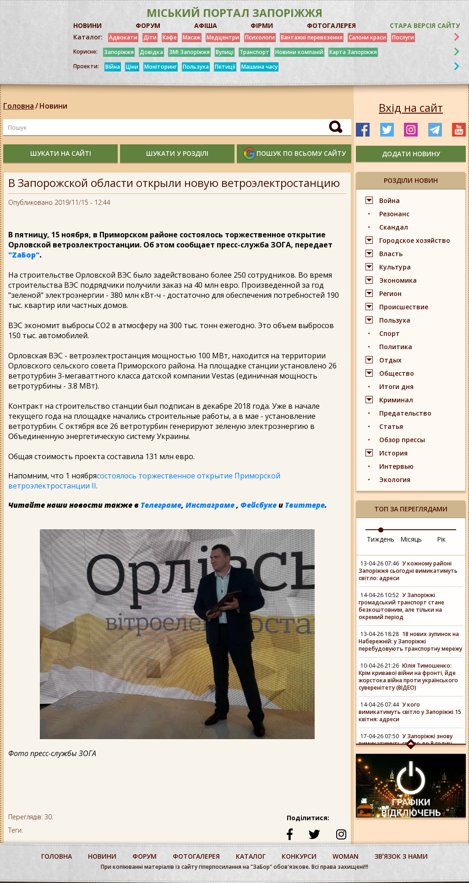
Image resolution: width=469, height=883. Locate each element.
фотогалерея (196, 856)
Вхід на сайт (411, 108)
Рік (441, 539)
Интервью (396, 466)
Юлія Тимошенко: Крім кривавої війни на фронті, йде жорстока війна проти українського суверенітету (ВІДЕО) (408, 676)
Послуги (403, 37)
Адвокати (123, 37)
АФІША (205, 25)
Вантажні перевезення (312, 37)
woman (346, 856)
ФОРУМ (148, 25)
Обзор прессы (402, 439)
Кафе (170, 37)
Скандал (393, 227)
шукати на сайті (60, 153)
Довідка (151, 52)
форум (144, 856)
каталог (251, 856)
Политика (395, 346)
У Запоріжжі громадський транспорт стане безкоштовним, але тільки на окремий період (401, 606)
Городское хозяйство (414, 240)
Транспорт (254, 52)
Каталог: (88, 37)
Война (389, 200)
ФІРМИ (262, 25)
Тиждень (380, 539)
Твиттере (305, 505)
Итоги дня (396, 386)
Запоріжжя (119, 52)
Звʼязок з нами (401, 856)
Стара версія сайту (425, 25)
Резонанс (394, 213)
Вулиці (225, 52)
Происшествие (403, 306)
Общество (396, 373)
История (393, 453)
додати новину (411, 153)
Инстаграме (209, 505)
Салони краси (367, 37)
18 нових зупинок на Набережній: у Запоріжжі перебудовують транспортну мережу (410, 641)
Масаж (192, 37)
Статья (391, 426)
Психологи (260, 37)
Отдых (390, 360)
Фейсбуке (258, 505)
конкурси (299, 856)
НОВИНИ (87, 25)
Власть (391, 253)
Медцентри (223, 37)
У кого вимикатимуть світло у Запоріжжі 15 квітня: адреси (410, 712)
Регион (390, 293)
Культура (395, 267)
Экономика (398, 280)
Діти (150, 37)
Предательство (405, 413)
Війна (112, 67)
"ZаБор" (23, 255)
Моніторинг (160, 67)
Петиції (225, 67)
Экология (394, 479)
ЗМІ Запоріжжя (189, 52)
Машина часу (259, 67)
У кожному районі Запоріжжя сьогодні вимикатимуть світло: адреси (408, 570)
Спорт (389, 333)
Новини (53, 106)
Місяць (411, 539)
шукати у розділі (177, 153)
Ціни (132, 67)
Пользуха (196, 67)
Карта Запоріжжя (353, 52)
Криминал (396, 399)
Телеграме (161, 505)
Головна (18, 106)
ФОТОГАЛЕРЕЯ (331, 25)
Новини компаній (299, 52)
